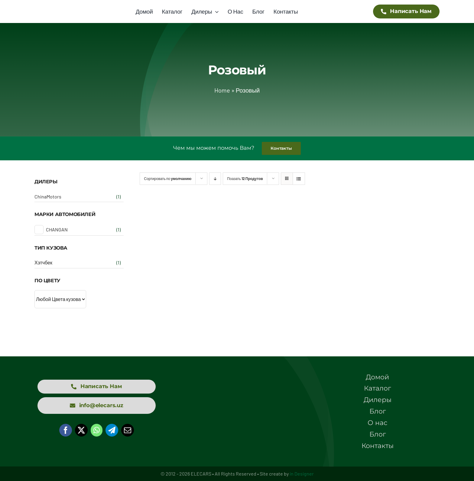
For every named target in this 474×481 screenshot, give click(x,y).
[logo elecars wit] (237, 391)
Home (222, 90)
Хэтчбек (43, 262)
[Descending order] (215, 178)
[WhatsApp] (96, 430)
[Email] (127, 430)
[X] (81, 430)
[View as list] (299, 179)
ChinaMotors (47, 196)
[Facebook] (65, 430)
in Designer (302, 473)
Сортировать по (167, 178)
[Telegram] (112, 430)
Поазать (245, 178)
